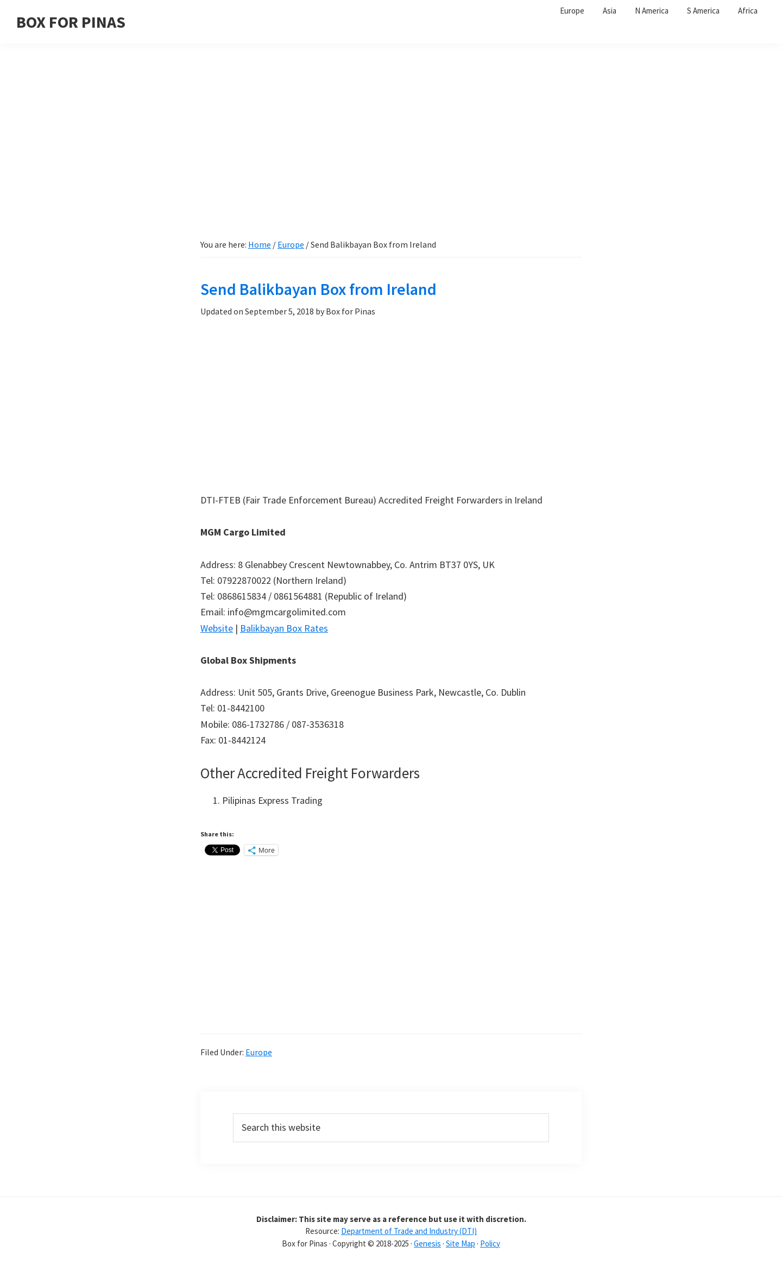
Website (216, 628)
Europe (258, 1052)
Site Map (460, 1243)
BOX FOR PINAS (70, 21)
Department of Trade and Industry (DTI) (409, 1231)
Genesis (427, 1243)
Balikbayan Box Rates (284, 628)
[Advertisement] (391, 147)
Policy (490, 1243)
